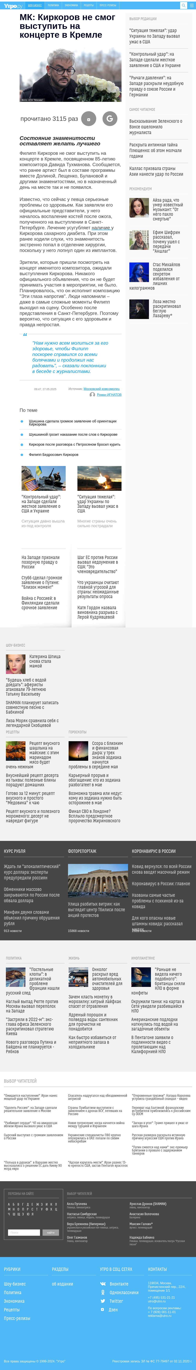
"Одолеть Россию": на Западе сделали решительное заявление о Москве (30, 1109)
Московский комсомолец (102, 389)
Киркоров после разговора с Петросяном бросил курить (74, 444)
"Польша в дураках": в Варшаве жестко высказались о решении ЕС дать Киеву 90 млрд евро (33, 1165)
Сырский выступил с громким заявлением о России (33, 1137)
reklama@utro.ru (159, 1315)
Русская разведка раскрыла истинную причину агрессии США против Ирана (158, 1137)
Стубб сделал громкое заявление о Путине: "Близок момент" (42, 582)
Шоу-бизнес (35, 5)
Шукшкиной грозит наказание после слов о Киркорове (73, 434)
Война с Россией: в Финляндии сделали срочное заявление (40, 603)
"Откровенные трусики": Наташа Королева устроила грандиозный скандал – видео (161, 1097)
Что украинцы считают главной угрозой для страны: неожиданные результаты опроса (98, 589)
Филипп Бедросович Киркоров (53, 454)
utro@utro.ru (157, 1301)
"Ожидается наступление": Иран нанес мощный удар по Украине (30, 1097)
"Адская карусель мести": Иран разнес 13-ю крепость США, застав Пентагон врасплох (98, 1164)
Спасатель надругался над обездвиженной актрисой (97, 1097)
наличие (101, 227)
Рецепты (89, 5)
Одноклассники (119, 1293)
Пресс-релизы (108, 5)
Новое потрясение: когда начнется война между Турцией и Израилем (96, 1125)
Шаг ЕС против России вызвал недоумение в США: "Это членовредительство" (97, 564)
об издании (62, 1284)
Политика (53, 5)
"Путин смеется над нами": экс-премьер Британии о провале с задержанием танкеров (160, 1150)
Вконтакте (114, 1284)
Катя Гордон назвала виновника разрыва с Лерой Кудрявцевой (97, 612)
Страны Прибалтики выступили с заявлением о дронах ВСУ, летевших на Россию (95, 1111)
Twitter (111, 1301)
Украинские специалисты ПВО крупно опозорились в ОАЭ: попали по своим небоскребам (94, 1138)
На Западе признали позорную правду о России (41, 562)
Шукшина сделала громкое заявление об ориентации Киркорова (72, 422)
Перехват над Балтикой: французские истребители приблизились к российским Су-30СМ (161, 1111)
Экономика (71, 5)
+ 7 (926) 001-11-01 (162, 1312)
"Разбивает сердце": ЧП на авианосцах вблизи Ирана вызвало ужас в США (30, 1125)
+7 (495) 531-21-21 (161, 1297)
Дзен (109, 1310)
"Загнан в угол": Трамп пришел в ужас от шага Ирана (160, 1125)
